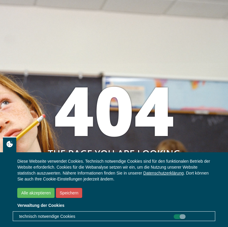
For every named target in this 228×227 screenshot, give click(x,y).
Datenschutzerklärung (163, 173)
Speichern (69, 193)
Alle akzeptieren (36, 193)
